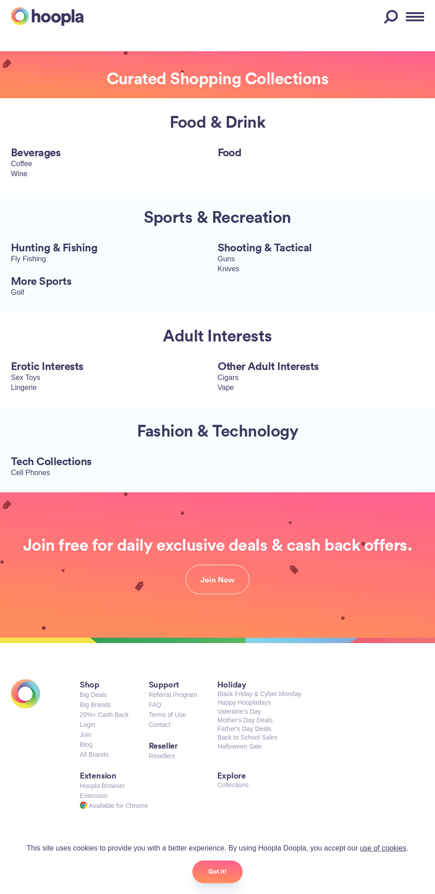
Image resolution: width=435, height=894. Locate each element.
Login (87, 724)
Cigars (228, 377)
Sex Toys (25, 377)
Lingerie (24, 387)
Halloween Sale (239, 746)
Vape (226, 387)
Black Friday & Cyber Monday (259, 693)
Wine (19, 174)
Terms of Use (167, 714)
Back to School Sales (247, 737)
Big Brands (95, 704)
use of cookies (383, 848)
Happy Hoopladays (244, 702)
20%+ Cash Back (104, 714)
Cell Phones (30, 472)
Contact (160, 724)
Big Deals (93, 694)
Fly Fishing (28, 259)
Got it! (217, 871)
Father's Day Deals (244, 728)
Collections (232, 784)
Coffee (21, 164)
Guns (226, 259)
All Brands (94, 754)
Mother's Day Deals (245, 720)
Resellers (162, 755)
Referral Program (173, 694)
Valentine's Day (239, 711)
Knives (228, 269)
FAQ (155, 704)
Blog (86, 744)
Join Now (217, 580)
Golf (17, 292)
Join (86, 734)
